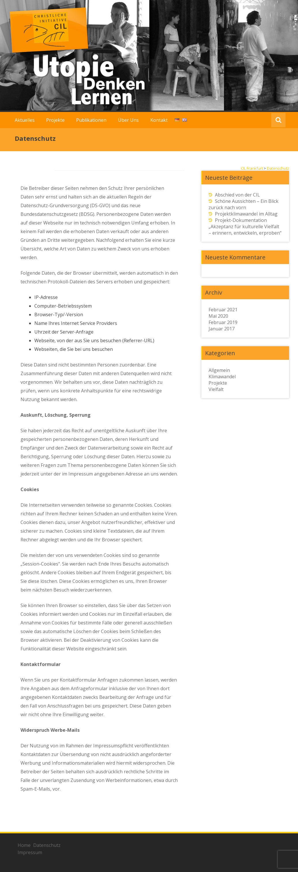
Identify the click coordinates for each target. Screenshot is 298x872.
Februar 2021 (223, 309)
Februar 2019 (223, 322)
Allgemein (219, 370)
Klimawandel (222, 376)
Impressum (30, 852)
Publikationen (91, 120)
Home (24, 845)
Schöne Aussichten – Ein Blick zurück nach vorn (243, 204)
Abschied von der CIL (237, 195)
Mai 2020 (218, 316)
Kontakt (159, 120)
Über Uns (128, 120)
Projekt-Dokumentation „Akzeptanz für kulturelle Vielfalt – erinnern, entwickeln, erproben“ (245, 226)
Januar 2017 (222, 328)
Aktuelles (25, 120)
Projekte (55, 120)
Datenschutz (47, 845)
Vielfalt (216, 389)
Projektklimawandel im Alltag (246, 214)
